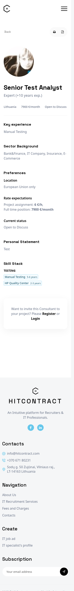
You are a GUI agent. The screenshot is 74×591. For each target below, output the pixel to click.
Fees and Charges (15, 508)
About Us (9, 495)
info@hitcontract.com (21, 453)
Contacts (8, 515)
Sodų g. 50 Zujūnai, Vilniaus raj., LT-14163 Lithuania (28, 469)
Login (35, 318)
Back (7, 32)
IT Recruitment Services (20, 502)
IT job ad (8, 539)
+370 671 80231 (16, 460)
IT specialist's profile (17, 545)
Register (49, 313)
